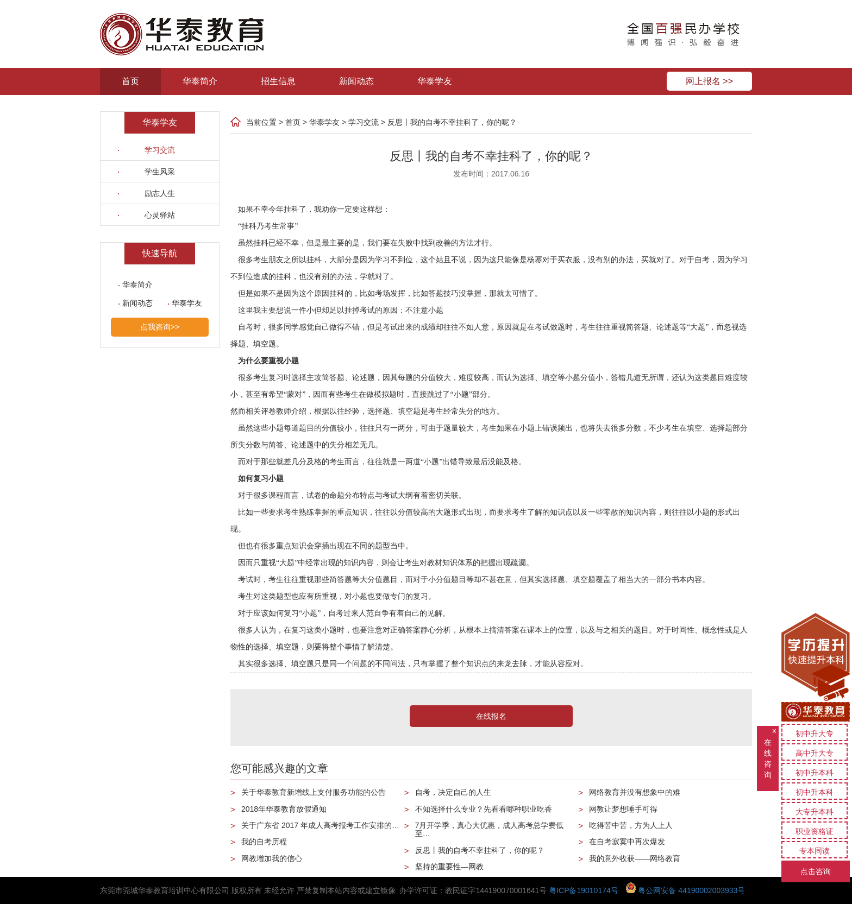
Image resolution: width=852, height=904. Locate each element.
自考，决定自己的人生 (453, 792)
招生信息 (278, 81)
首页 (130, 81)
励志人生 (160, 193)
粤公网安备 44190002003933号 (685, 890)
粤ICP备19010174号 (583, 890)
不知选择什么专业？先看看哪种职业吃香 (483, 809)
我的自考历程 (264, 841)
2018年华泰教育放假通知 (284, 809)
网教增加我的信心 (271, 858)
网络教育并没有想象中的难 (634, 792)
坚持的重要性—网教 (449, 866)
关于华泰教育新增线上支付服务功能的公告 (313, 792)
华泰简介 (200, 81)
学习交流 (160, 150)
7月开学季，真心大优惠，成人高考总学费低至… (489, 829)
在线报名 (491, 716)
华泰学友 (434, 81)
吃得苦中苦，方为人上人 (631, 825)
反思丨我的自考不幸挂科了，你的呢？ (452, 122)
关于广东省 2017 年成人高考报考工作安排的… (320, 825)
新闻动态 (356, 81)
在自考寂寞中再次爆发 (627, 841)
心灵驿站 (160, 215)
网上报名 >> (709, 81)
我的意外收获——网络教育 (634, 858)
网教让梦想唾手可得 (623, 809)
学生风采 (160, 171)
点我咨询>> (159, 327)
